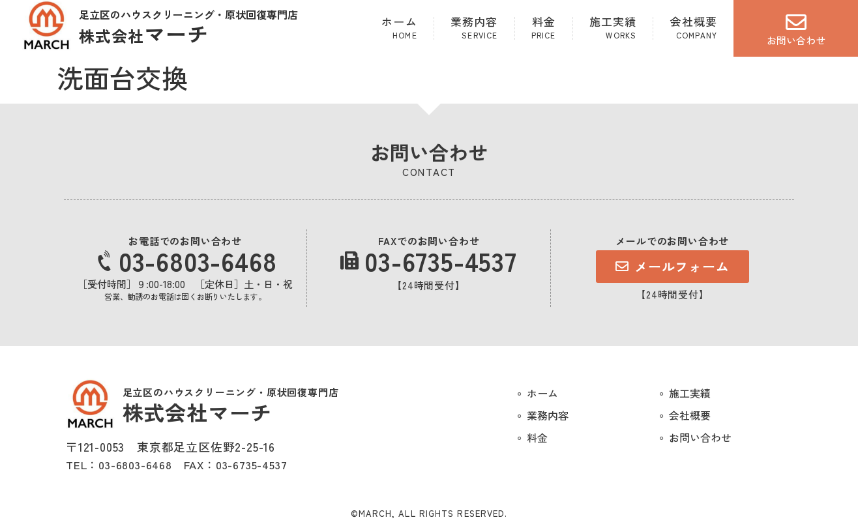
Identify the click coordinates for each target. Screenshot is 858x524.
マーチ (144, 33)
